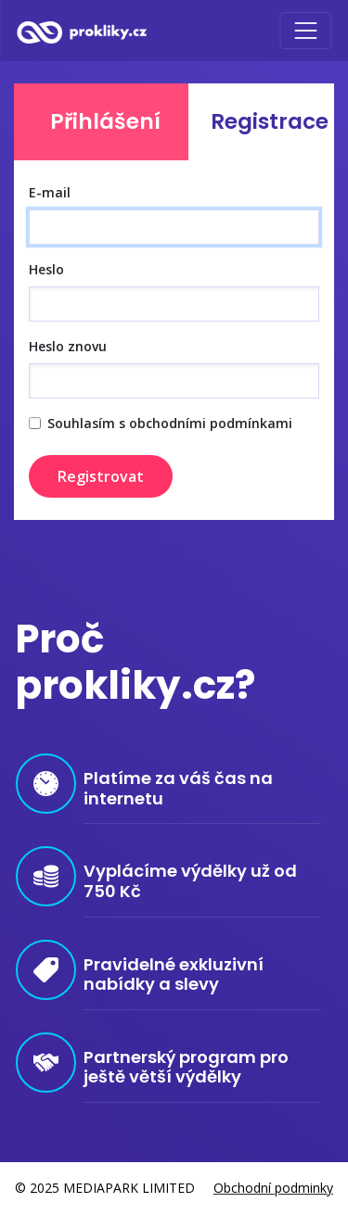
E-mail (50, 192)
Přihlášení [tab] (105, 121)
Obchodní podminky (273, 1187)
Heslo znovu (68, 346)
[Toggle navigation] (305, 30)
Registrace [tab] (270, 121)
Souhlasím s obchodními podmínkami (169, 423)
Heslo (46, 269)
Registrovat (101, 476)
